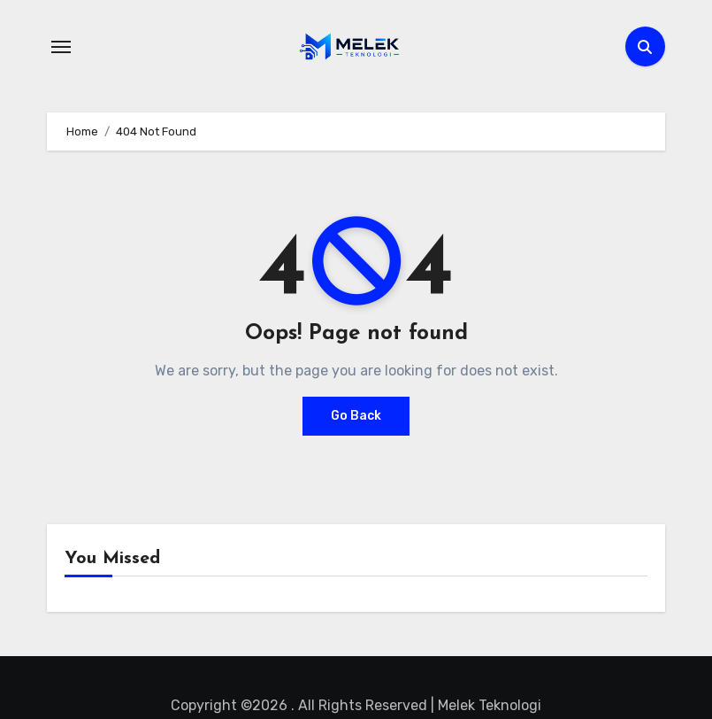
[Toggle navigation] (61, 47)
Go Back (356, 415)
